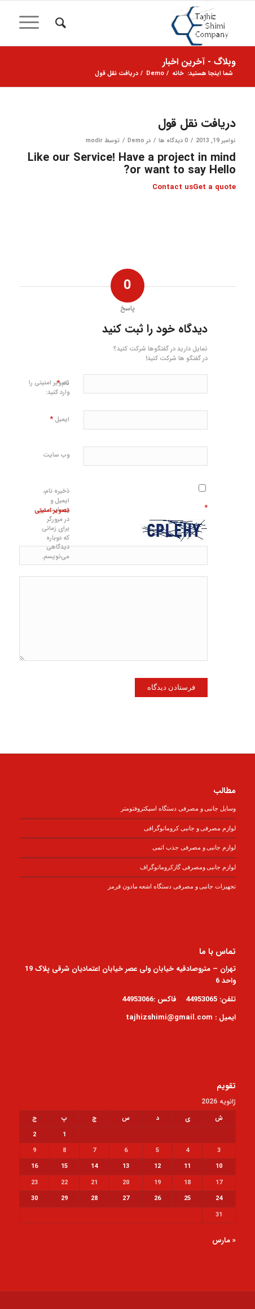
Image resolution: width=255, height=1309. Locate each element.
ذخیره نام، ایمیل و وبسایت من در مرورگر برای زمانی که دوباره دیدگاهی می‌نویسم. (53, 524)
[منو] (32, 23)
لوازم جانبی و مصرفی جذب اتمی (194, 847)
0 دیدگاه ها (173, 140)
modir (94, 140)
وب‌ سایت (56, 455)
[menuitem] (59, 23)
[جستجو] (59, 23)
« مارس (224, 1240)
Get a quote (214, 187)
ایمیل (59, 419)
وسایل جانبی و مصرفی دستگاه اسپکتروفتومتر (178, 808)
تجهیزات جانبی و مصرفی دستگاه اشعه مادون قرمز (172, 886)
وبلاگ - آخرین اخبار (199, 62)
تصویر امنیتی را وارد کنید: (49, 387)
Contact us (172, 187)
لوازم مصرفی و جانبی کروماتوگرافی (190, 828)
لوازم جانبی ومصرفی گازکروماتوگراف (188, 867)
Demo (136, 140)
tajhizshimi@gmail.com (169, 1017)
